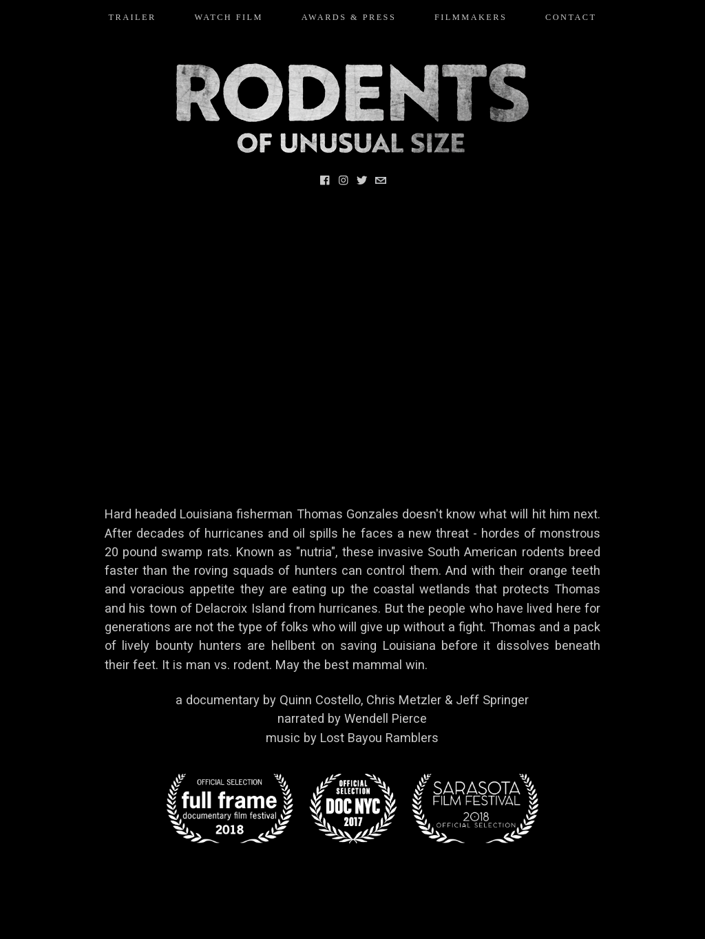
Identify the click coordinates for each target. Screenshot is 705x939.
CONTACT (570, 17)
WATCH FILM (228, 17)
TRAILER (132, 17)
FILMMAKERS (470, 17)
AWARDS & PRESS (349, 17)
